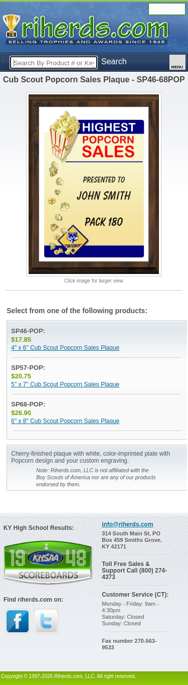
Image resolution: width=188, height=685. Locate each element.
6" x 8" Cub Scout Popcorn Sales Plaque (65, 421)
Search (114, 61)
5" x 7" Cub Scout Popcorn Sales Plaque (65, 384)
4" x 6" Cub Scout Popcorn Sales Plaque (65, 347)
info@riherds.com (127, 524)
